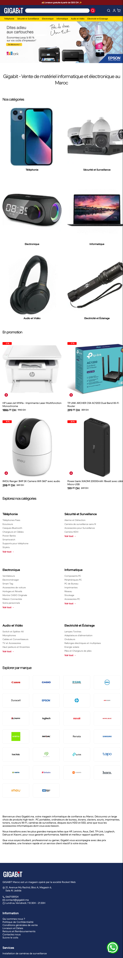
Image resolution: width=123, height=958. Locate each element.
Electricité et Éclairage (97, 19)
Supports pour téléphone (15, 543)
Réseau (68, 591)
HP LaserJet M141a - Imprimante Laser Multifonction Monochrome (32, 404)
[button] (92, 10)
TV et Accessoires (12, 643)
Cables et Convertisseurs (15, 639)
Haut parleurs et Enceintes (16, 647)
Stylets (6, 547)
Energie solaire (71, 647)
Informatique (62, 19)
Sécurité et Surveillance (28, 19)
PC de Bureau (71, 583)
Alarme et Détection (75, 520)
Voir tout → (8, 551)
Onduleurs (69, 639)
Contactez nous (12, 934)
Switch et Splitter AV (13, 631)
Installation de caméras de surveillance (25, 953)
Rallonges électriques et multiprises (82, 643)
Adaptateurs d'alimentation (78, 635)
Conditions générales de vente (20, 925)
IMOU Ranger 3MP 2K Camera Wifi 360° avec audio (31, 481)
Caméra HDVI (71, 531)
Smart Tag (8, 583)
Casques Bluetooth (12, 528)
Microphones (9, 635)
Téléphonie (9, 19)
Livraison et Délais (13, 928)
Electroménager (11, 579)
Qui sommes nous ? (14, 918)
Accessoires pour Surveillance (79, 528)
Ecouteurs (8, 524)
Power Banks (9, 535)
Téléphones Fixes (11, 520)
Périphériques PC (73, 579)
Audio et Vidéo (77, 19)
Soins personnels (11, 602)
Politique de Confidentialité (18, 922)
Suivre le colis (10, 937)
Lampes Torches (72, 631)
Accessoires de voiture (14, 587)
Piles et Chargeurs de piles (77, 650)
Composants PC (72, 575)
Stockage (69, 595)
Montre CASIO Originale (15, 595)
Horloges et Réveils (12, 591)
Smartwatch (9, 539)
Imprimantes (71, 587)
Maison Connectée (12, 599)
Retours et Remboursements (19, 931)
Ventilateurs (9, 575)
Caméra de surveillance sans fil (80, 524)
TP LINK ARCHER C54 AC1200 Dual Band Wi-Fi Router (93, 404)
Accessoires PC (72, 599)
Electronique (47, 19)
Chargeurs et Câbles (13, 531)
